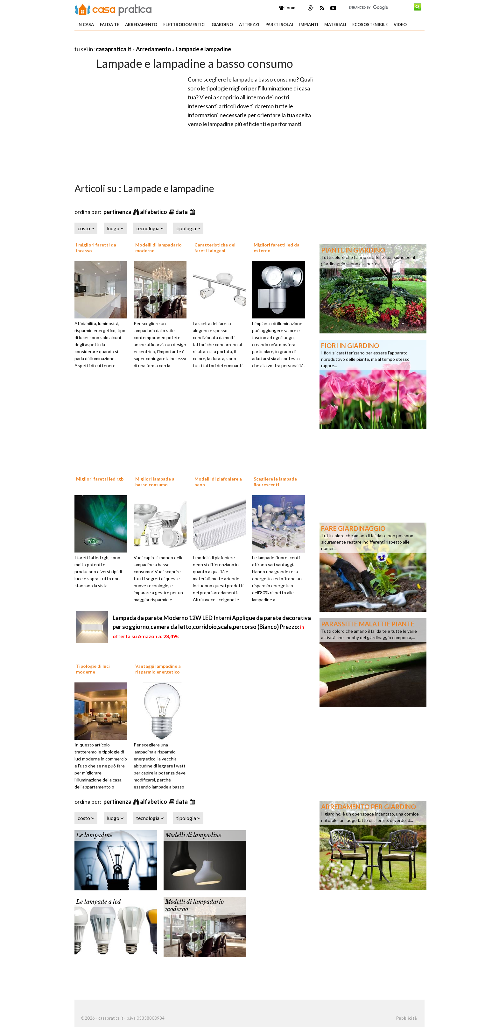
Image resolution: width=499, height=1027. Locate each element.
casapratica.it (113, 49)
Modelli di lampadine (193, 835)
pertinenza (117, 211)
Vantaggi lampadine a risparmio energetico (158, 668)
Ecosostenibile (370, 24)
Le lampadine (94, 835)
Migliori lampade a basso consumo (154, 481)
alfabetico (154, 211)
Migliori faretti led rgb (99, 478)
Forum (288, 7)
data (182, 211)
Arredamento (141, 24)
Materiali (335, 24)
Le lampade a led (98, 901)
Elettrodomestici (184, 24)
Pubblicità (406, 1018)
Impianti (308, 24)
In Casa (85, 24)
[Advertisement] (148, 41)
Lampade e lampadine (203, 49)
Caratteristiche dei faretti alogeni (214, 247)
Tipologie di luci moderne (93, 668)
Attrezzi (249, 24)
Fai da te (109, 24)
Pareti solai (279, 24)
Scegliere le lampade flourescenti (275, 481)
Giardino (222, 24)
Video (400, 24)
